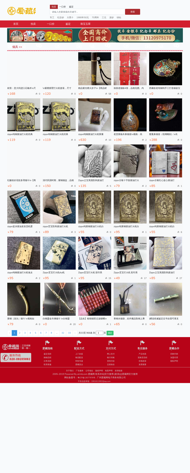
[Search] (87, 12)
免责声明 (109, 370)
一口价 (50, 24)
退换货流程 (142, 357)
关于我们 (70, 370)
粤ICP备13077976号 (86, 377)
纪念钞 (60, 17)
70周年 (95, 17)
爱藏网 (21, 11)
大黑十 (70, 17)
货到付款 (111, 361)
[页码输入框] (99, 333)
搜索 (132, 11)
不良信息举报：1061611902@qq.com (94, 381)
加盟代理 (174, 357)
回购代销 (174, 354)
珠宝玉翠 (85, 24)
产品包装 (142, 354)
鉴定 (68, 24)
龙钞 (111, 17)
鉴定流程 (47, 354)
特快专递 (79, 361)
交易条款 (111, 364)
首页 (15, 24)
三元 (104, 17)
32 (62, 332)
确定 (110, 333)
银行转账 (111, 357)
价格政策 (142, 361)
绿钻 (119, 17)
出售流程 (47, 361)
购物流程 (47, 357)
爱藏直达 (79, 364)
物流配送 (79, 357)
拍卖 (33, 24)
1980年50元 (82, 17)
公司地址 (89, 370)
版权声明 (99, 370)
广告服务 (79, 370)
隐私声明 (174, 361)
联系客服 (47, 364)
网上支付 (111, 354)
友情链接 (118, 370)
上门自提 (79, 354)
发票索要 (142, 364)
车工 (52, 17)
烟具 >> (17, 47)
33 (69, 332)
